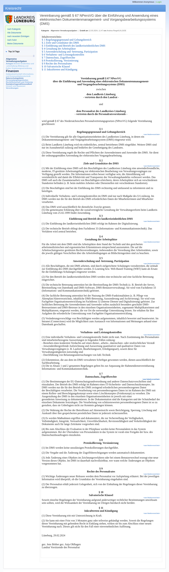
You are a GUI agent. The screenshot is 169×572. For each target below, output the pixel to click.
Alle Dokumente (14, 33)
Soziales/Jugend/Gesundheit (19, 84)
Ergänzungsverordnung (22, 68)
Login (159, 2)
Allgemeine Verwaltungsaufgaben (16, 60)
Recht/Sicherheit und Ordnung (19, 82)
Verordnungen (12, 88)
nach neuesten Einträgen (18, 36)
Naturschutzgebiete (15, 78)
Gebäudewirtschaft (14, 74)
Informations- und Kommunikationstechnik (20, 75)
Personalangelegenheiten (17, 80)
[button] (12, 51)
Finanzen (12, 71)
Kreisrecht (13, 8)
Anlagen (9, 64)
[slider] (33, 56)
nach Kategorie (14, 29)
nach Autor (12, 40)
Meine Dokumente (15, 43)
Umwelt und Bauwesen (15, 86)
